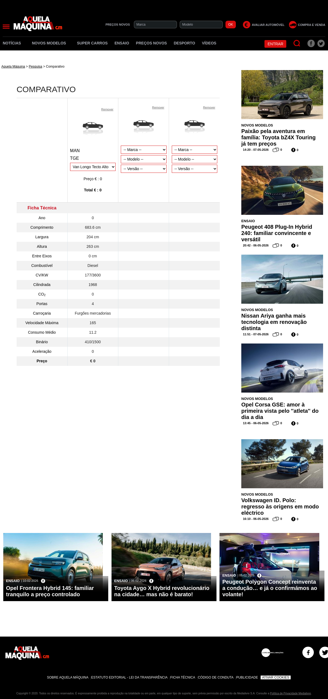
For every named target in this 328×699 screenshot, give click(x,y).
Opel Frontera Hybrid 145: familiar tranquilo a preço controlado (50, 591)
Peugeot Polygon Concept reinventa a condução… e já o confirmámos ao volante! (269, 588)
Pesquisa (35, 66)
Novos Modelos (51, 43)
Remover (107, 109)
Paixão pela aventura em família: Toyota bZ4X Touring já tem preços (278, 137)
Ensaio (122, 43)
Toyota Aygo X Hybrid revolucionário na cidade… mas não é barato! (161, 591)
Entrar (275, 44)
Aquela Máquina (13, 66)
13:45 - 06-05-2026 (256, 423)
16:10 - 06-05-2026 (256, 518)
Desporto (184, 43)
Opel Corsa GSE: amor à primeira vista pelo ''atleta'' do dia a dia (280, 411)
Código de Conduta (215, 677)
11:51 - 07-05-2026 (256, 334)
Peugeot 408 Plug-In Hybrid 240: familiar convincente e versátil (276, 233)
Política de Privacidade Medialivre (290, 693)
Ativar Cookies (275, 677)
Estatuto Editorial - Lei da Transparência (129, 677)
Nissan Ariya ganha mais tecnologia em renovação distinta (274, 322)
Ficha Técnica (182, 677)
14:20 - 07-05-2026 (256, 149)
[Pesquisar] (297, 43)
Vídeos (209, 43)
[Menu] (6, 26)
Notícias (14, 43)
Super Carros (92, 43)
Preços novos (151, 43)
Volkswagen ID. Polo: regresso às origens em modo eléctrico (280, 506)
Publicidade (247, 677)
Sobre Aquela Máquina (67, 677)
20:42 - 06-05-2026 (256, 245)
